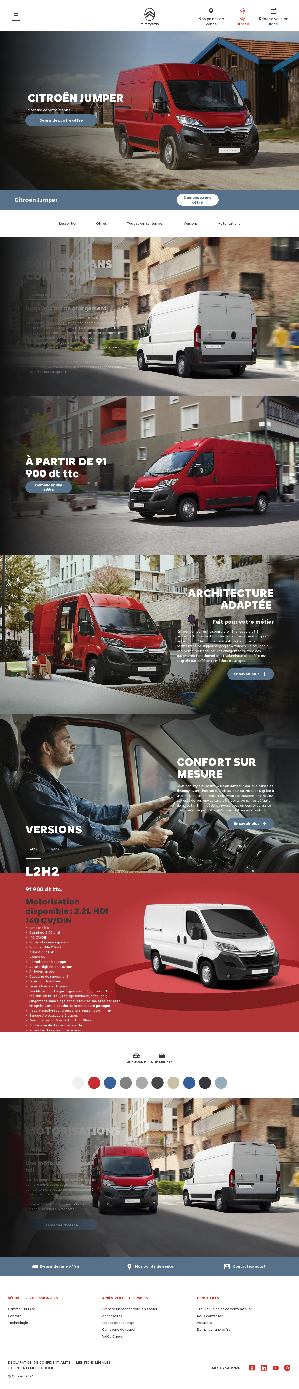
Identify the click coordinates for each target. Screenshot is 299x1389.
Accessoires (112, 1316)
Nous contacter (210, 1316)
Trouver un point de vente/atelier (224, 1309)
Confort (14, 1316)
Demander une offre (213, 1330)
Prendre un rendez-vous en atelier (129, 1309)
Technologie (18, 1323)
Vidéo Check (112, 1336)
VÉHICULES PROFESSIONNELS (33, 1298)
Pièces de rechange (118, 1323)
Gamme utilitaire (21, 1309)
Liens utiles (208, 1298)
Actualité (204, 1323)
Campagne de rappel (118, 1330)
